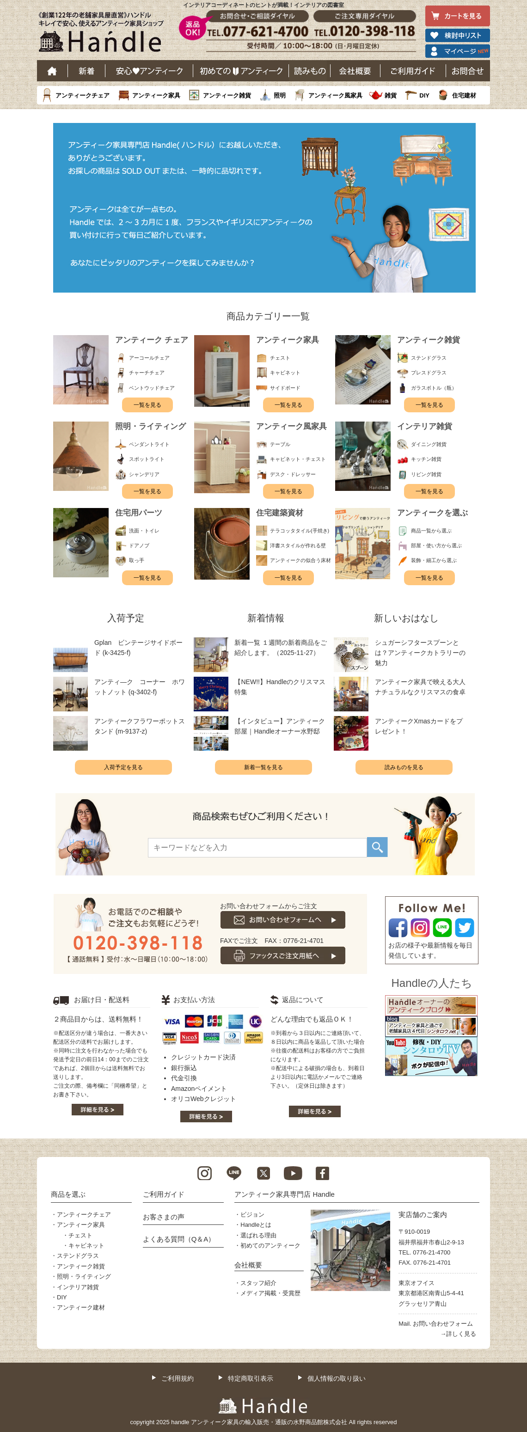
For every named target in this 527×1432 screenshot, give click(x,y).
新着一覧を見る (263, 767)
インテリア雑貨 (78, 1287)
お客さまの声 (163, 1217)
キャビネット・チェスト (298, 459)
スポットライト (147, 459)
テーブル (280, 444)
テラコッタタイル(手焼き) (299, 530)
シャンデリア (144, 474)
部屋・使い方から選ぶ (436, 545)
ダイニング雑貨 (429, 444)
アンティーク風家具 (335, 95)
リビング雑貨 (426, 474)
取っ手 (136, 560)
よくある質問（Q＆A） (179, 1239)
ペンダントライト (149, 444)
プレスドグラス (429, 372)
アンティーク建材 (81, 1307)
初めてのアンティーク (270, 1245)
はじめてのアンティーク (241, 70)
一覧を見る (147, 405)
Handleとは (255, 1224)
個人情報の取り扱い (336, 1378)
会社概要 (355, 70)
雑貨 (391, 95)
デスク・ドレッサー (293, 474)
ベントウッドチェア (152, 388)
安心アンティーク (149, 70)
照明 (280, 95)
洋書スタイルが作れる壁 (298, 545)
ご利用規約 (177, 1378)
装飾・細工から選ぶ (434, 560)
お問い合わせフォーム (443, 1323)
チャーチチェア (147, 372)
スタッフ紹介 (258, 1282)
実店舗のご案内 (422, 1214)
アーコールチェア (149, 358)
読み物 (310, 70)
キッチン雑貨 (426, 459)
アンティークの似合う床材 (300, 560)
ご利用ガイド (413, 70)
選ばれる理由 (258, 1235)
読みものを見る (404, 767)
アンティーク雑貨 (227, 95)
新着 (86, 70)
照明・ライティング (84, 1276)
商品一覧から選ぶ (431, 530)
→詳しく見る (458, 1333)
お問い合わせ (468, 70)
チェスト (280, 358)
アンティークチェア (82, 95)
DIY (424, 95)
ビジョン (252, 1214)
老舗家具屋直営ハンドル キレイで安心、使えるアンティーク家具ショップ (104, 34)
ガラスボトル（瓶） (434, 388)
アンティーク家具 (156, 95)
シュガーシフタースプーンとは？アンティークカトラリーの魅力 (420, 653)
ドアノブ (139, 545)
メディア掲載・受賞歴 (270, 1293)
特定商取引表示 (250, 1378)
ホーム (52, 70)
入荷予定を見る (123, 767)
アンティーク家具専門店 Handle (284, 1194)
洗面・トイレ (144, 530)
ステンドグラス (429, 358)
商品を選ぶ (68, 1194)
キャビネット (285, 372)
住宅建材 (464, 95)
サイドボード (285, 388)
